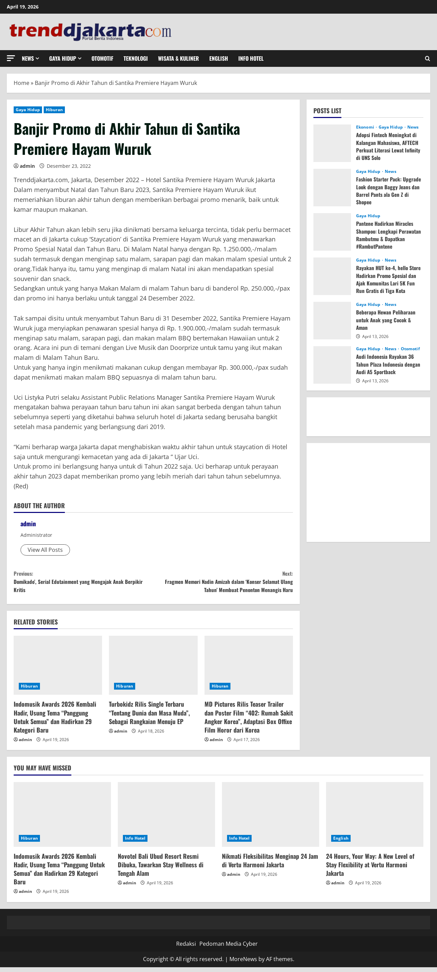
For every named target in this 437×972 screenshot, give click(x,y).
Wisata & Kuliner (178, 58)
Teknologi (136, 58)
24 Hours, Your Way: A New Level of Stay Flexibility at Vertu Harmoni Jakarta (370, 869)
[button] (11, 58)
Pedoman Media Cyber (228, 948)
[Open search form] (427, 58)
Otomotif (102, 58)
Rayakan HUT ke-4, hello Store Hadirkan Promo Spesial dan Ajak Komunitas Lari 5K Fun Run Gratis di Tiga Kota (389, 279)
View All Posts (45, 550)
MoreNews (243, 964)
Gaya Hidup (62, 58)
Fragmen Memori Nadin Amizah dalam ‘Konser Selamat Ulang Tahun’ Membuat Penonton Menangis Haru (223, 583)
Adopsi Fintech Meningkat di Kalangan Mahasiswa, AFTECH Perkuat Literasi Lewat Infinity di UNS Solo (388, 146)
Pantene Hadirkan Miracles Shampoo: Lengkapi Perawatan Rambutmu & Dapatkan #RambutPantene (389, 234)
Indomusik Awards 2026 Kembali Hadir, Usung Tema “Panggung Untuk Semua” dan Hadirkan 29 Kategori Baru (55, 722)
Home (21, 83)
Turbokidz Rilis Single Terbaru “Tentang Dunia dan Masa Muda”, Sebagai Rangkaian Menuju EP (149, 718)
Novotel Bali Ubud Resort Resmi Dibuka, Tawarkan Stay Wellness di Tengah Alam (160, 869)
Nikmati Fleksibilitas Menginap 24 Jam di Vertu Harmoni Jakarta (270, 865)
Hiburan (54, 110)
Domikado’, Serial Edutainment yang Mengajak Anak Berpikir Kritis (83, 583)
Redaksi (186, 948)
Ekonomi (365, 127)
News (28, 58)
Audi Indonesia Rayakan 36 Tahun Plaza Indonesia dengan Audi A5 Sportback (389, 364)
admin (27, 166)
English (218, 58)
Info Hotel (251, 58)
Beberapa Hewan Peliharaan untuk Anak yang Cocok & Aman (387, 320)
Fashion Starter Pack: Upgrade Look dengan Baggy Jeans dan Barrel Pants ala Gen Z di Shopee (389, 190)
